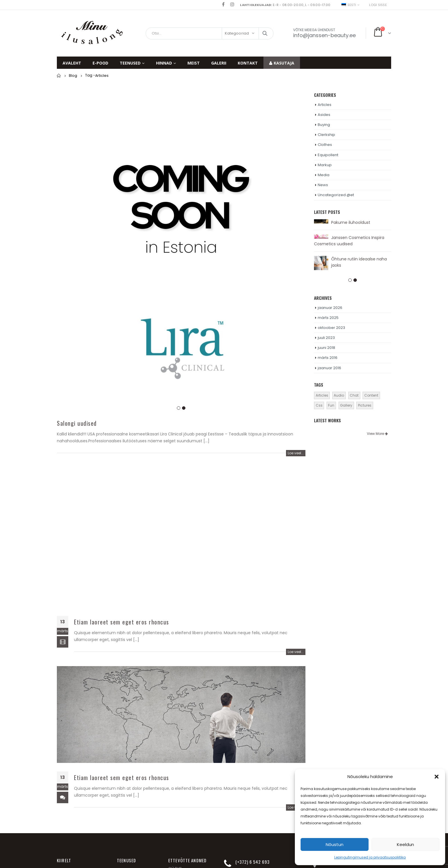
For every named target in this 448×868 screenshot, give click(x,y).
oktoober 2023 (331, 327)
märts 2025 (328, 317)
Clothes (325, 144)
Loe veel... (296, 453)
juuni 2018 (326, 347)
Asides (324, 114)
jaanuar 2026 (330, 307)
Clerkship (326, 134)
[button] (436, 776)
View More (377, 433)
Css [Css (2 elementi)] (319, 405)
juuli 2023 (326, 337)
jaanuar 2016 (329, 368)
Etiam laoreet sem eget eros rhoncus (121, 622)
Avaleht (72, 63)
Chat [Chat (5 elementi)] (354, 395)
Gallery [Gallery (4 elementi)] (346, 405)
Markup (325, 165)
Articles (324, 104)
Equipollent (328, 155)
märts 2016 (327, 357)
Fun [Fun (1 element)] (331, 405)
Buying (324, 124)
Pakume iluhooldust (350, 222)
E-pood (100, 63)
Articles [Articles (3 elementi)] (322, 395)
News (323, 185)
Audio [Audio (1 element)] (339, 395)
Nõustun (334, 844)
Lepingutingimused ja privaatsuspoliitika (370, 857)
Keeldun (405, 844)
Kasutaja (281, 63)
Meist (193, 63)
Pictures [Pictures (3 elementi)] (364, 405)
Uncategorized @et (336, 195)
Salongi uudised (77, 423)
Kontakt (248, 63)
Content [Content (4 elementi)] (371, 395)
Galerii (218, 63)
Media (323, 175)
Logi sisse (378, 5)
